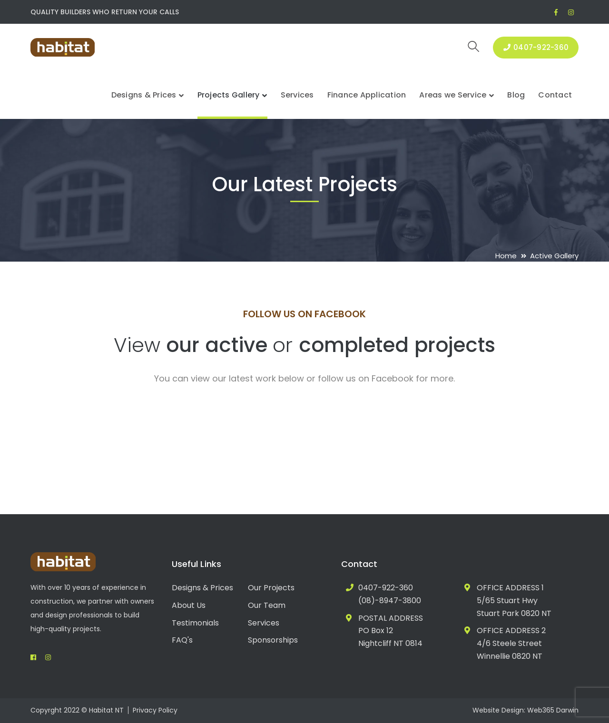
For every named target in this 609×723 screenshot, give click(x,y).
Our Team (266, 605)
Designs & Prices (202, 587)
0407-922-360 (536, 47)
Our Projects (271, 587)
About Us (189, 605)
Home (506, 256)
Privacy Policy (155, 710)
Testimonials (195, 622)
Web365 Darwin (553, 710)
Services (263, 622)
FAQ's (182, 640)
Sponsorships (273, 640)
